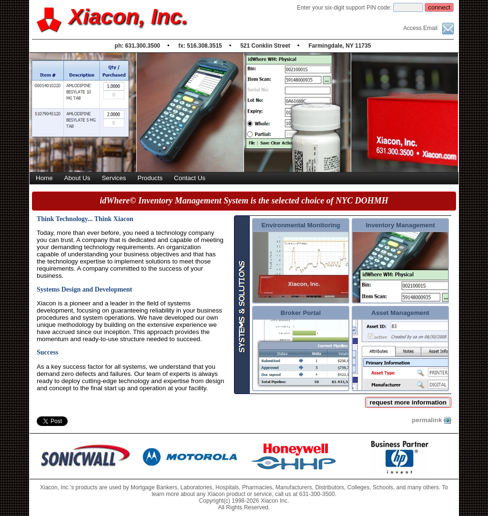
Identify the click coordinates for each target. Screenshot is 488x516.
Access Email (428, 28)
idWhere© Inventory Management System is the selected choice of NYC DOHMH (244, 200)
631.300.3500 (142, 45)
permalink (431, 420)
